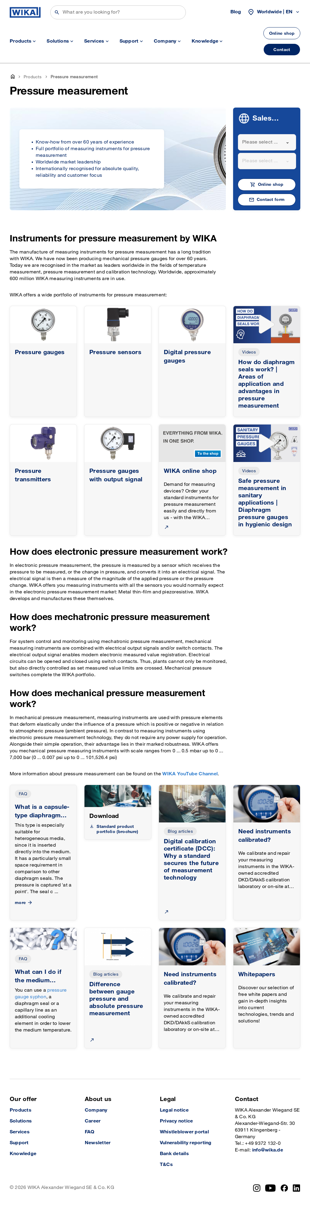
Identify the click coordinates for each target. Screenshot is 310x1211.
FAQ (23, 793)
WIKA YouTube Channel (190, 774)
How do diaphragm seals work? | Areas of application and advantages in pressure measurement (266, 384)
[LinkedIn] (296, 1188)
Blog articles (180, 831)
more (24, 902)
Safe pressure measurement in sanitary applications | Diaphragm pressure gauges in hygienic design (265, 502)
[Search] (118, 12)
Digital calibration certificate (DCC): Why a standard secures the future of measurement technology (191, 859)
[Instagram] (256, 1188)
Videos (249, 352)
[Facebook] (284, 1188)
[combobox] (267, 142)
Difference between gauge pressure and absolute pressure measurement (116, 999)
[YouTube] (270, 1188)
